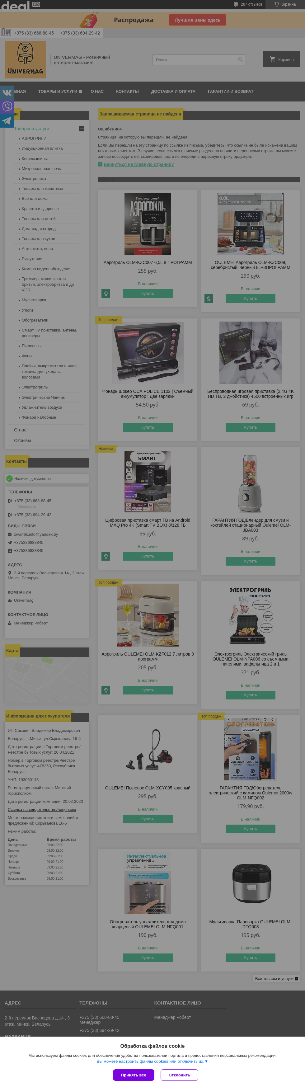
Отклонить (179, 1075)
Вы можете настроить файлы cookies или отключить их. (150, 1061)
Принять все (133, 1075)
